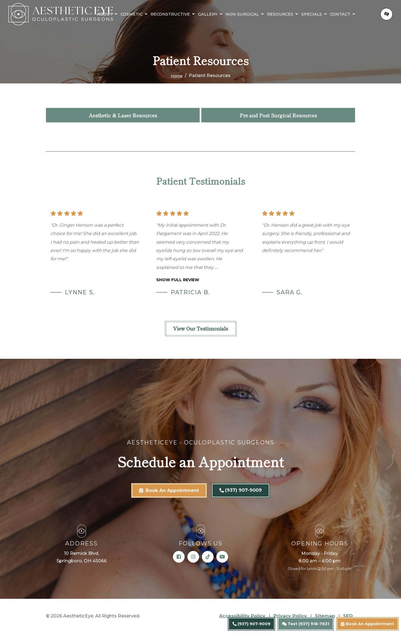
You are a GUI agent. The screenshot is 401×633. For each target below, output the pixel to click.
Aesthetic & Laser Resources (123, 115)
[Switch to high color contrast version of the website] (386, 19)
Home (177, 75)
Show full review (177, 279)
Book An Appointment (367, 623)
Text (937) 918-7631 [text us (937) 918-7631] (305, 623)
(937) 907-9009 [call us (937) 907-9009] (251, 623)
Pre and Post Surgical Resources (278, 115)
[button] (129, 11)
